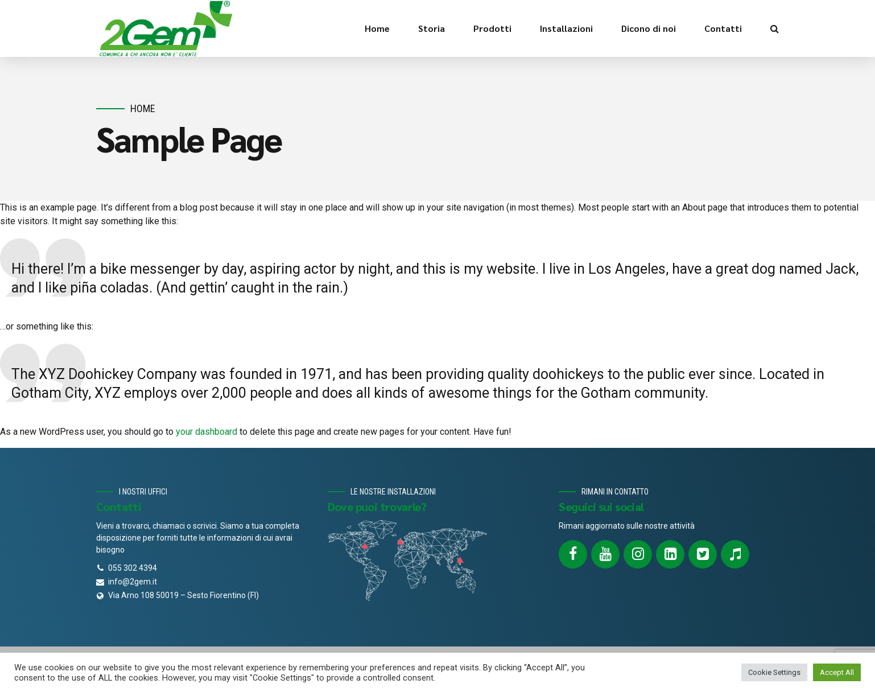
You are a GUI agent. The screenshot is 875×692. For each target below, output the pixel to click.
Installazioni (566, 28)
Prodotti (492, 28)
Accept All (837, 672)
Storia (431, 28)
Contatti (723, 28)
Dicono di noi (648, 28)
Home (377, 28)
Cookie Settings (774, 672)
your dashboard (206, 431)
